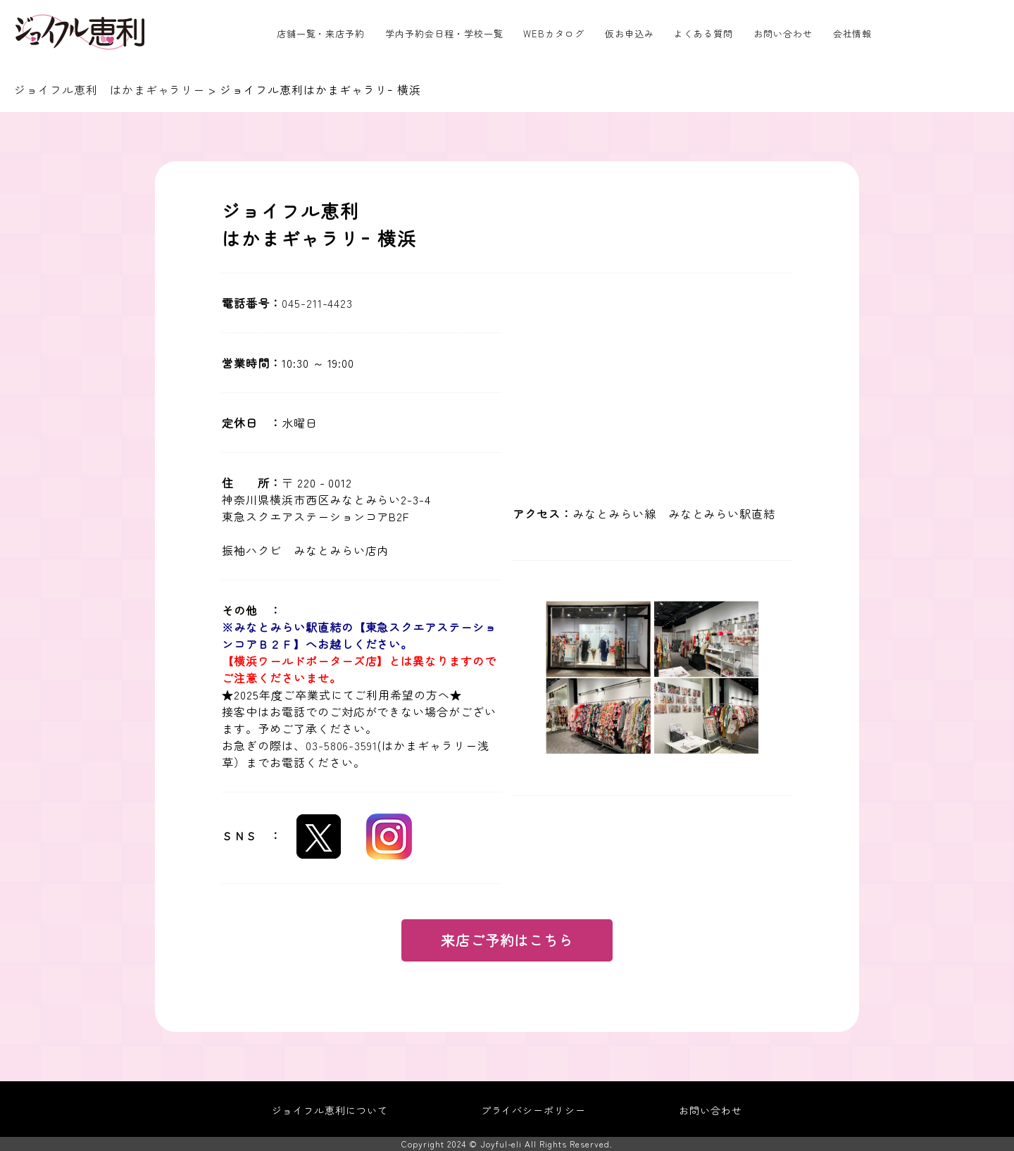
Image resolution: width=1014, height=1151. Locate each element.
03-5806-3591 (342, 745)
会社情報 (852, 33)
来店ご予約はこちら (507, 940)
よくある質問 (703, 33)
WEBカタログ (553, 33)
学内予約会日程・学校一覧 (444, 33)
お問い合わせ (783, 33)
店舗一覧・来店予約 (321, 33)
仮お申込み (629, 33)
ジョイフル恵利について (330, 1110)
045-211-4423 (317, 302)
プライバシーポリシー (534, 1110)
